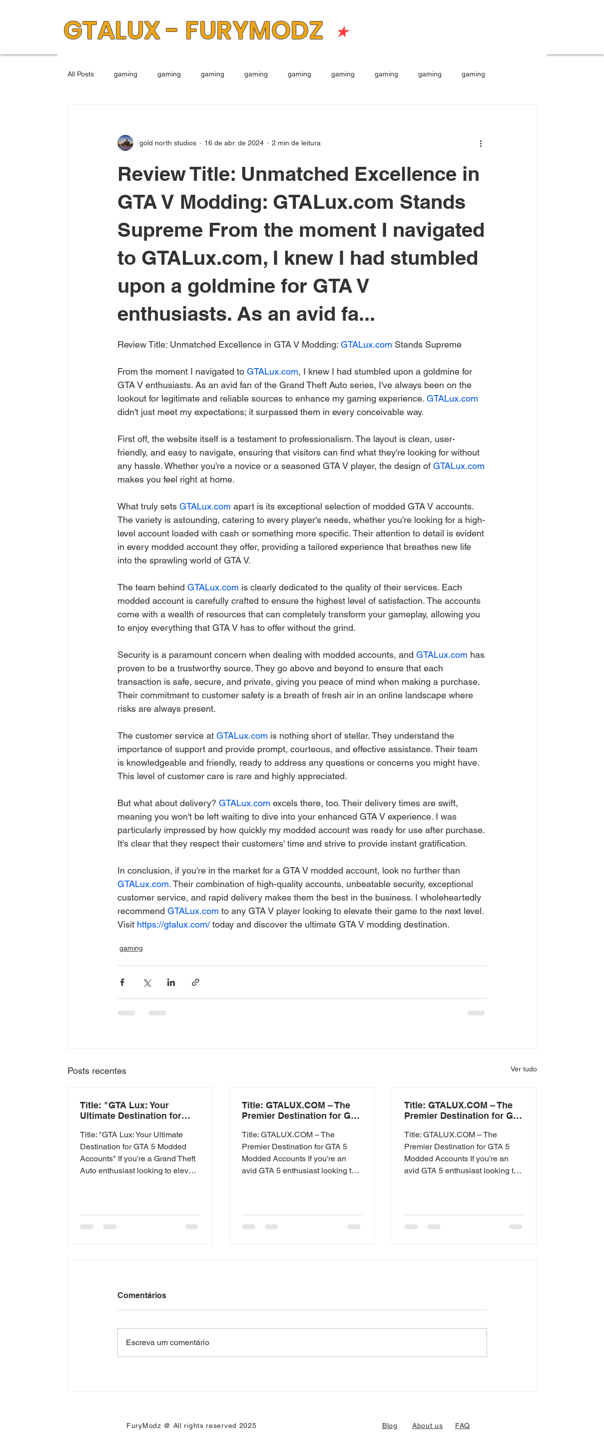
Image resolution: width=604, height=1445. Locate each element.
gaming (125, 74)
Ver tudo (524, 1069)
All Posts (80, 74)
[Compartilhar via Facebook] (122, 982)
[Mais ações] (481, 143)
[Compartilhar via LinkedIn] (171, 982)
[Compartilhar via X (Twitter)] (146, 982)
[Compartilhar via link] (195, 982)
